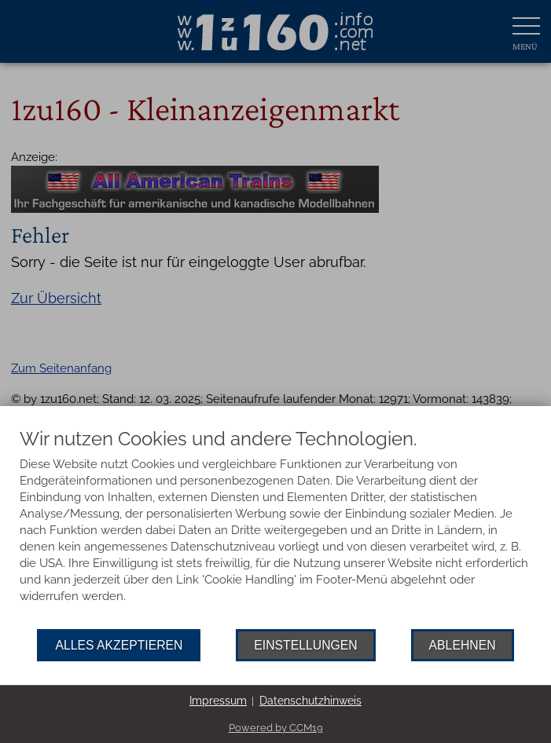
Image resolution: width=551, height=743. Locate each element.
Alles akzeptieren (118, 645)
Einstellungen (305, 645)
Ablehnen (462, 645)
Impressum (218, 700)
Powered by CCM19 (276, 728)
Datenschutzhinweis (310, 700)
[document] (275, 529)
